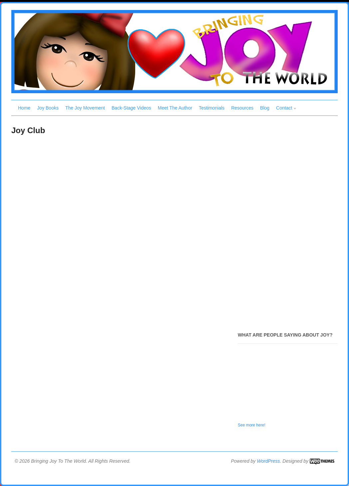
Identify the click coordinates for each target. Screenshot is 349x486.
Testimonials (211, 108)
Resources (242, 108)
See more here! (251, 425)
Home (24, 108)
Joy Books (48, 108)
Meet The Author (175, 108)
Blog (264, 108)
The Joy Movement (85, 108)
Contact (285, 108)
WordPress (268, 461)
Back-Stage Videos (131, 108)
